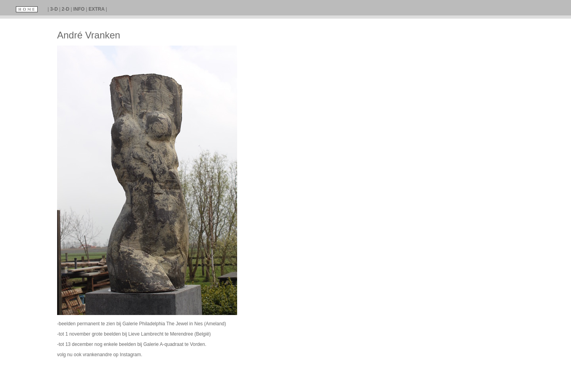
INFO (79, 9)
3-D (54, 9)
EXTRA (97, 9)
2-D (66, 9)
